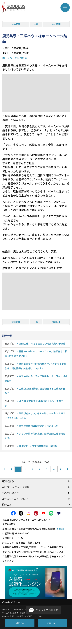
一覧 (36, 24)
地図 (61, 528)
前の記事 (16, 24)
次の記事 (56, 24)
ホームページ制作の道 (14, 58)
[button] (43, 610)
